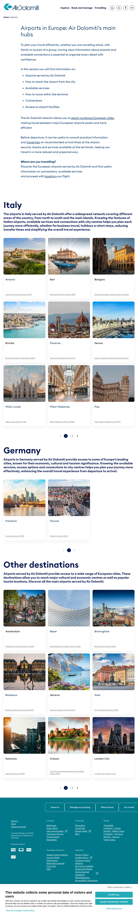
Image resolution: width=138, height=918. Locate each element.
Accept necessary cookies (114, 902)
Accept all (114, 895)
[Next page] (77, 436)
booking (50, 176)
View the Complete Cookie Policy (20, 911)
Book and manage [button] (82, 7)
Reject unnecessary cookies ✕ (119, 887)
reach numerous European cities (92, 118)
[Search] (119, 7)
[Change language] (132, 7)
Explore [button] (65, 7)
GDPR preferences (114, 909)
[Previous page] (61, 436)
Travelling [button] (100, 7)
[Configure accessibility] (125, 7)
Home (6, 17)
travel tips (33, 142)
